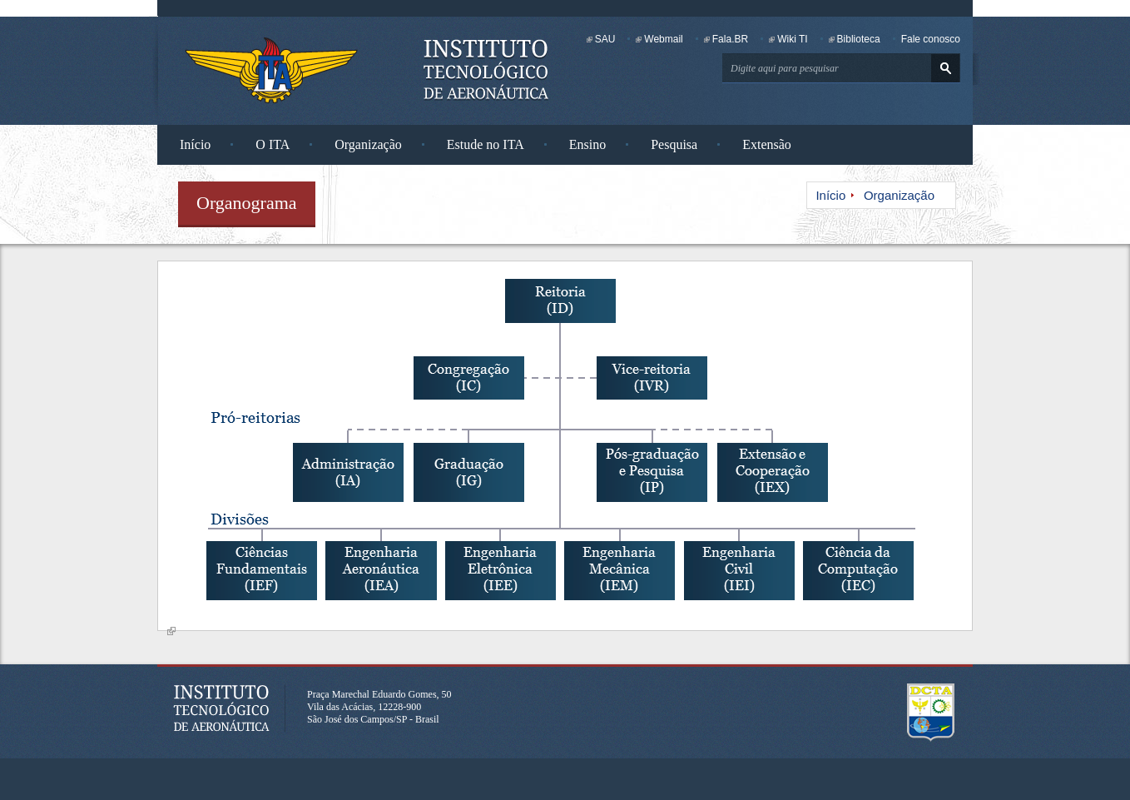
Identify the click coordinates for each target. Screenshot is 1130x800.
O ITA (272, 144)
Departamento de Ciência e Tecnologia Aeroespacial (931, 712)
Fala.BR (730, 39)
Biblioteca (858, 39)
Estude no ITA (485, 144)
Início (195, 144)
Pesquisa (674, 144)
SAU (605, 39)
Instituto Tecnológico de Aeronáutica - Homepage (271, 70)
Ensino (587, 144)
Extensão (766, 144)
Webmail (663, 39)
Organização (368, 144)
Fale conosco (930, 39)
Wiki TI (792, 39)
